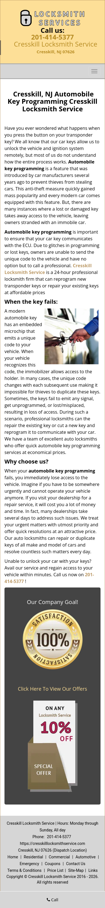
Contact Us (75, 863)
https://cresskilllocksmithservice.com (52, 843)
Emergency (29, 863)
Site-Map (76, 870)
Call (52, 899)
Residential (33, 857)
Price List (55, 870)
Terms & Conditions (24, 870)
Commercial (59, 857)
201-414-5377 (52, 37)
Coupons (52, 863)
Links (93, 870)
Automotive (86, 857)
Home (13, 857)
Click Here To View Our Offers (52, 688)
